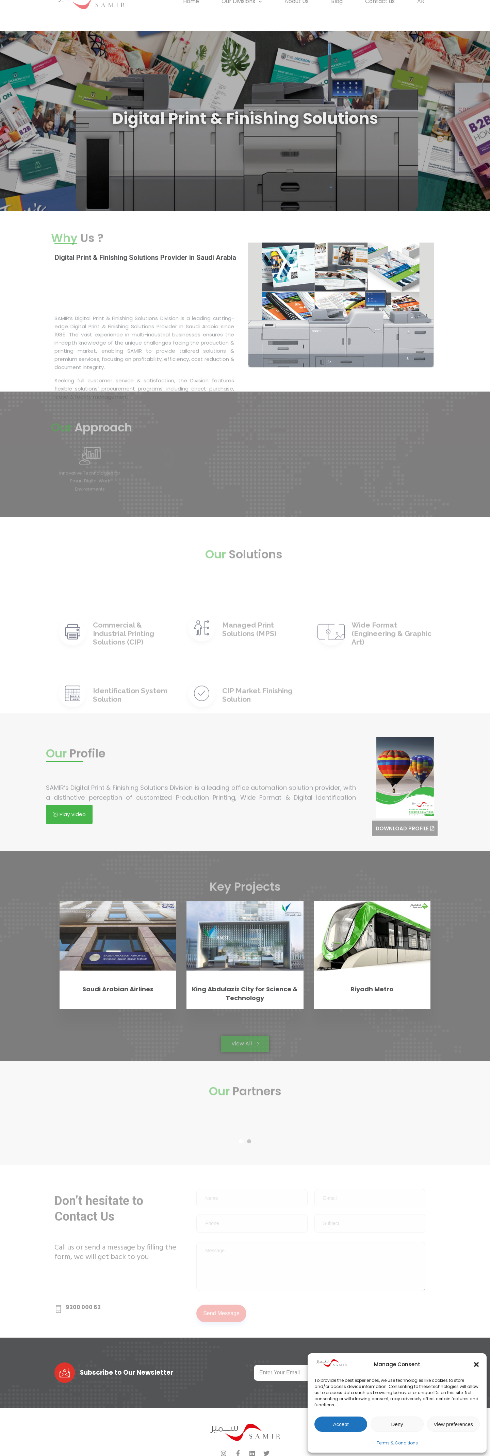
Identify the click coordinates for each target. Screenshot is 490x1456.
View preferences (453, 1424)
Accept (341, 1424)
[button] (476, 1364)
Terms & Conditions (397, 1443)
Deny (397, 1424)
